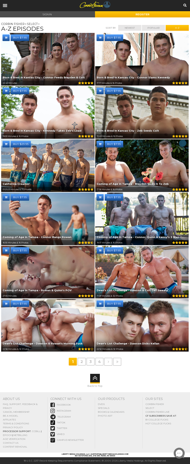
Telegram (60, 416)
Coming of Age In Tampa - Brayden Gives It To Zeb (133, 184)
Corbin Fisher (13, 24)
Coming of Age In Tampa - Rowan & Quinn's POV (37, 290)
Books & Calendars (111, 411)
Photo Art (105, 415)
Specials (103, 407)
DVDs (101, 403)
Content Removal (15, 446)
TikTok (57, 422)
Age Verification (14, 438)
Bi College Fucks (156, 419)
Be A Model (10, 415)
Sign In (47, 14)
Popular (154, 27)
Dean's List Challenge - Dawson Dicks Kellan (128, 343)
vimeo (57, 434)
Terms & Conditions (16, 423)
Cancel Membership (16, 411)
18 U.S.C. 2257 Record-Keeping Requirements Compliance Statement (62, 460)
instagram (60, 410)
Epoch (7, 434)
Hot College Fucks (158, 423)
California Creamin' (16, 184)
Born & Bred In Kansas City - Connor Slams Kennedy (133, 77)
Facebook (60, 404)
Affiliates (9, 419)
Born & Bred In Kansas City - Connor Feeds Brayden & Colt (44, 77)
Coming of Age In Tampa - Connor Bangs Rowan (37, 237)
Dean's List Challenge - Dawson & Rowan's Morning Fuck (43, 343)
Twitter (58, 428)
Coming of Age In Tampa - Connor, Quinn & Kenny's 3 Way (138, 237)
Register (142, 14)
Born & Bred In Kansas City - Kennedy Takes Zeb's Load (42, 130)
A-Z (177, 27)
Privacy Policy (13, 427)
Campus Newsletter (67, 440)
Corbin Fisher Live (157, 411)
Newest (130, 27)
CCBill (36, 431)
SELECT (32, 24)
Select (149, 407)
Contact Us (10, 442)
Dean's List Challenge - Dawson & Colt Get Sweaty (132, 290)
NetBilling (20, 434)
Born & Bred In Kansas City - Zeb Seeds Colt (128, 130)
